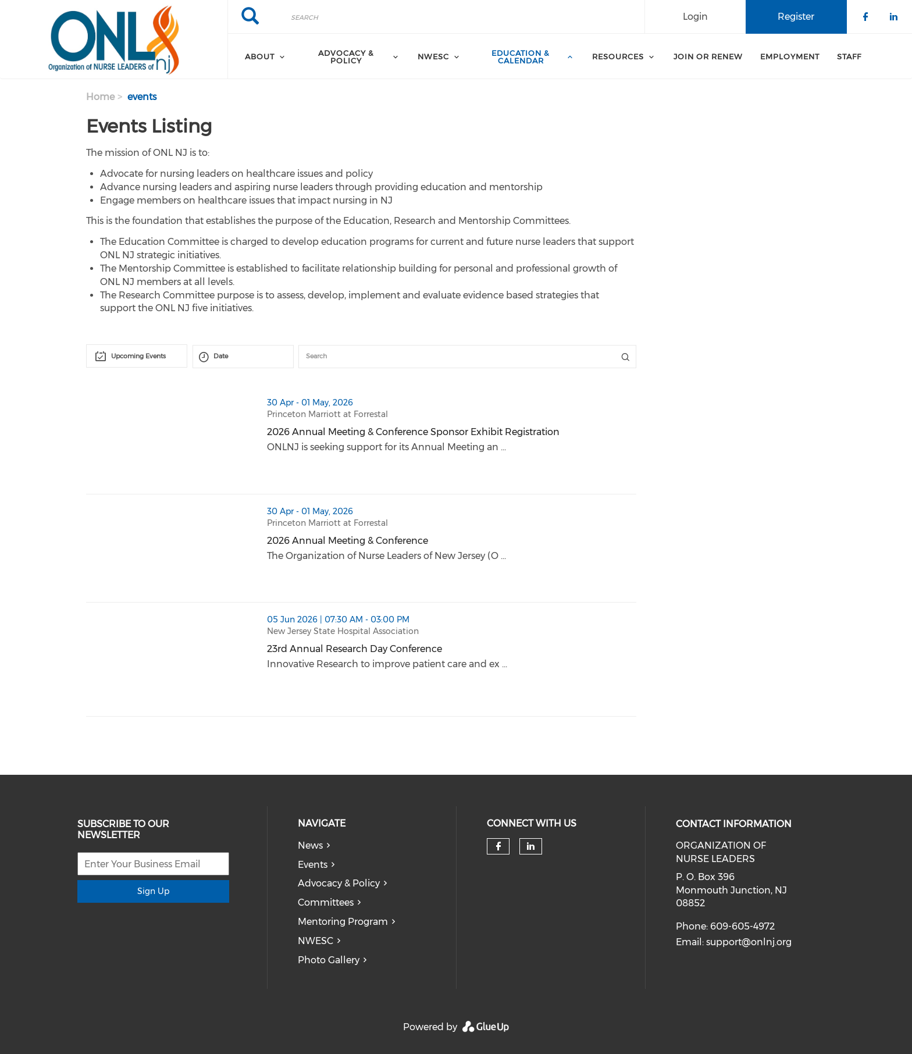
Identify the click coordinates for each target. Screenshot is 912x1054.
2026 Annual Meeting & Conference (347, 540)
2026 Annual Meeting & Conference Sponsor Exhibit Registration (413, 431)
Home (100, 96)
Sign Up (153, 891)
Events (312, 864)
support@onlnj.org (749, 942)
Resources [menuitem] (618, 56)
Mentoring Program (343, 921)
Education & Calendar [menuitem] (520, 56)
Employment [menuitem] (790, 56)
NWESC (315, 940)
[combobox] (136, 356)
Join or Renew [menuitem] (708, 56)
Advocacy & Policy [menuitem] (346, 56)
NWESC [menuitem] (433, 56)
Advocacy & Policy (339, 883)
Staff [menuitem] (849, 56)
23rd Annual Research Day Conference (354, 648)
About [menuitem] (260, 56)
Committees (326, 902)
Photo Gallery (328, 960)
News (310, 845)
